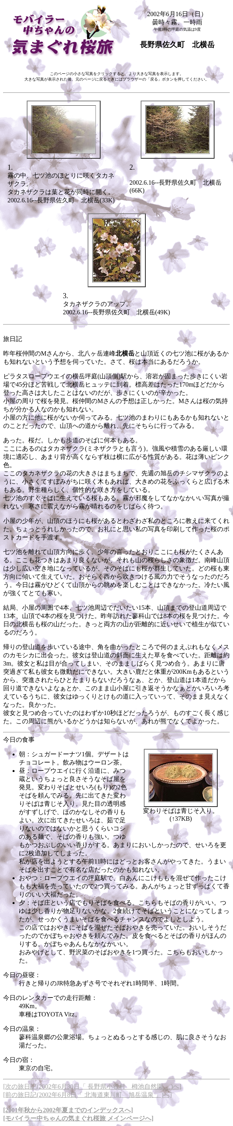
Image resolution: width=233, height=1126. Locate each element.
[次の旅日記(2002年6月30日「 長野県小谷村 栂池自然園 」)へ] (92, 1086)
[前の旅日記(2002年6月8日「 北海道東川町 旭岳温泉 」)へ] (87, 1094)
